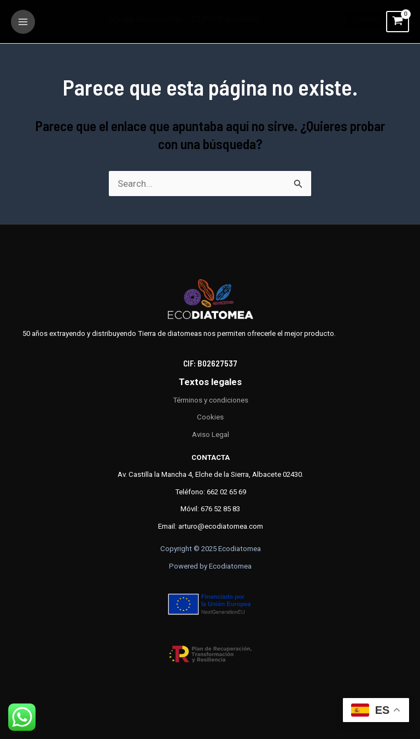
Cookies (210, 417)
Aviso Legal (210, 434)
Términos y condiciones (210, 400)
